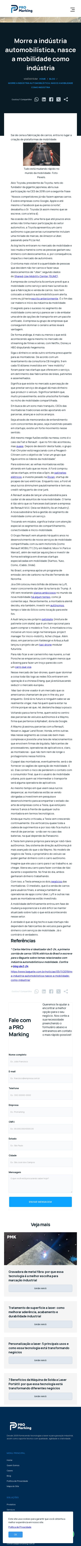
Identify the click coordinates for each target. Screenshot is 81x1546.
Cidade (13, 1155)
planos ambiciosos (45, 592)
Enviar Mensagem (40, 1201)
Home (42, 78)
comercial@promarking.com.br (21, 1543)
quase (19, 446)
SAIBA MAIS (40, 1288)
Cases (10, 1470)
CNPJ (11, 1121)
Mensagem (15, 1172)
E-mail (12, 1071)
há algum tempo (40, 597)
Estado (13, 1138)
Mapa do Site (13, 1486)
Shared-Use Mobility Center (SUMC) (36, 276)
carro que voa (23, 667)
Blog (52, 78)
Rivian (51, 477)
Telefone (14, 1088)
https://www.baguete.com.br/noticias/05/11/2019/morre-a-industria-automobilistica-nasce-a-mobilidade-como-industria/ (44, 976)
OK (15, 1534)
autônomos (57, 605)
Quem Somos (13, 1465)
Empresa (13, 1105)
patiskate (47, 619)
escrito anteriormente (44, 298)
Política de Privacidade (17, 1481)
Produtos (11, 1504)
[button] (72, 8)
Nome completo (17, 1054)
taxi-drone (45, 644)
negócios (56, 881)
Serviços (11, 1509)
